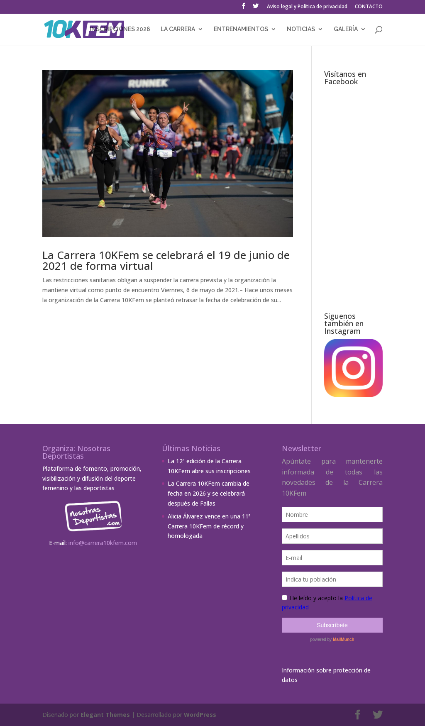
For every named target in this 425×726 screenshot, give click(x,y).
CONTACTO (369, 7)
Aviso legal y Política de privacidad (307, 7)
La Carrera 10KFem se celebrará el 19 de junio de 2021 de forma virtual (166, 260)
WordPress (200, 715)
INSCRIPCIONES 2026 (120, 29)
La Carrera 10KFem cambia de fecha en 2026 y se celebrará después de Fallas (208, 493)
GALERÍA (346, 29)
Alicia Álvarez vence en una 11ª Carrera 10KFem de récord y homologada (209, 526)
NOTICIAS (301, 29)
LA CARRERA (178, 29)
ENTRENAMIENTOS (241, 29)
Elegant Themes (105, 715)
